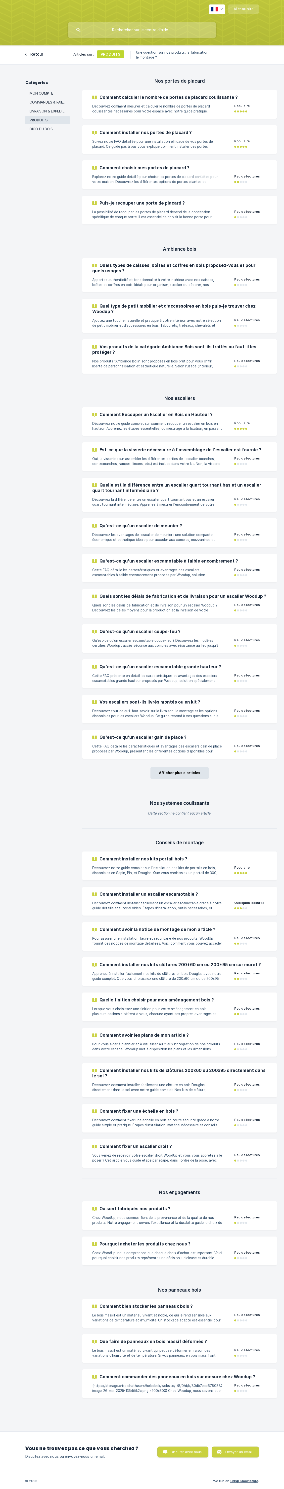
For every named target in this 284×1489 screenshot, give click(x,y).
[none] (217, 9)
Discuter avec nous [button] (186, 1452)
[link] (179, 104)
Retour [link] (37, 54)
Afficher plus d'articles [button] (179, 773)
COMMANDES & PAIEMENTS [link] (50, 102)
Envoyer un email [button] (238, 1452)
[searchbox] (142, 30)
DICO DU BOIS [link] (41, 129)
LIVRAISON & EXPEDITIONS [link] (50, 111)
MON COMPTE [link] (41, 93)
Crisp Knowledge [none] (244, 1481)
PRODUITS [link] (39, 120)
